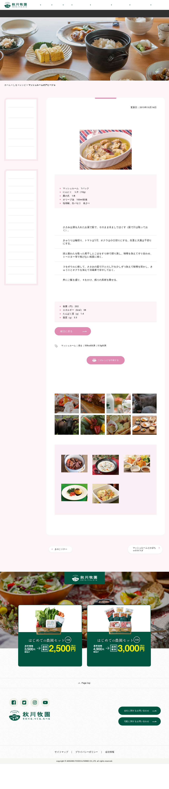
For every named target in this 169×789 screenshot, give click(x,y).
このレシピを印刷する (108, 360)
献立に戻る (66, 331)
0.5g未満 (102, 345)
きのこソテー (61, 549)
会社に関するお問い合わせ (136, 711)
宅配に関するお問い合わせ (136, 721)
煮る (80, 345)
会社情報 (109, 752)
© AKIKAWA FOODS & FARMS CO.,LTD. (80, 761)
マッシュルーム (68, 345)
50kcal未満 (90, 345)
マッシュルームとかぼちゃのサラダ (144, 549)
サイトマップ (61, 752)
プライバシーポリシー (86, 752)
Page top (86, 683)
